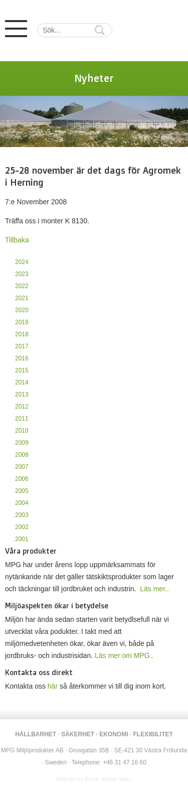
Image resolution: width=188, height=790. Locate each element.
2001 (22, 539)
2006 (22, 478)
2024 (22, 262)
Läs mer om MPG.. (124, 655)
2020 (22, 310)
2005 (22, 490)
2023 (22, 274)
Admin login (116, 779)
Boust (92, 779)
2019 (22, 322)
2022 (22, 286)
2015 (22, 370)
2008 (22, 454)
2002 (22, 527)
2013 (22, 394)
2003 (22, 514)
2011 (22, 418)
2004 (22, 502)
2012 (22, 406)
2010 (22, 430)
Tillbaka (17, 240)
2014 (22, 382)
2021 (22, 298)
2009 (22, 442)
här (53, 686)
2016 (22, 358)
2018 (22, 334)
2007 (22, 466)
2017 (22, 346)
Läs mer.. (154, 589)
